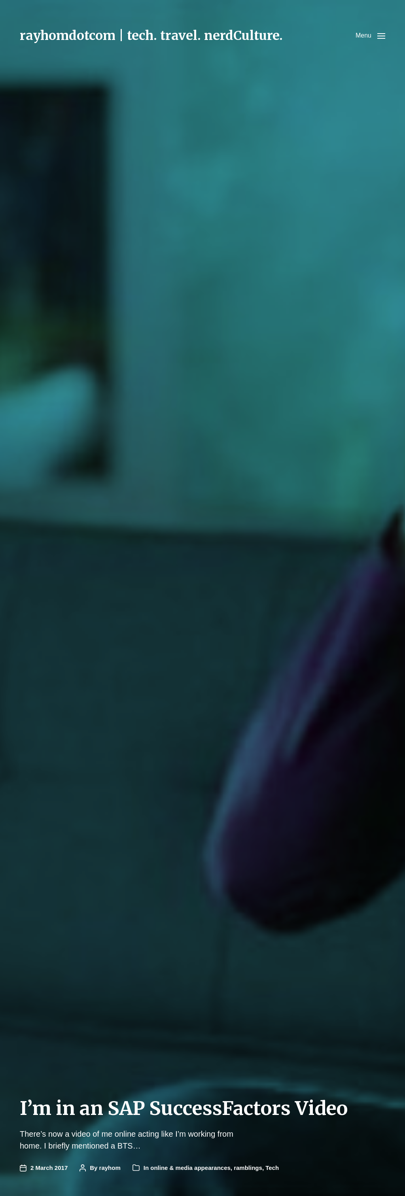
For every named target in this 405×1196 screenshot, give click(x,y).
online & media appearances (190, 1167)
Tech (272, 1167)
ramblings (248, 1167)
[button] (370, 35)
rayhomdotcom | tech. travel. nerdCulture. (151, 35)
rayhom (110, 1167)
